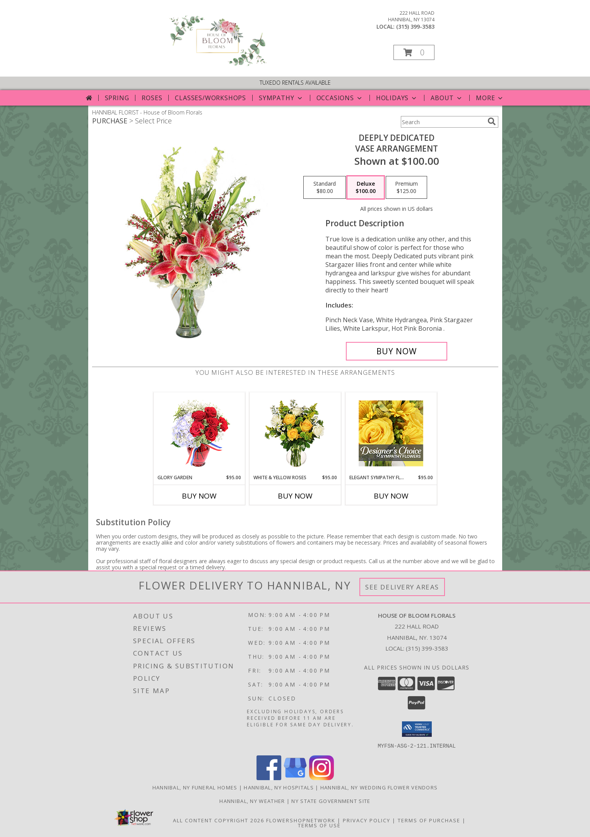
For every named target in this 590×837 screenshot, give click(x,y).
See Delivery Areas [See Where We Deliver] (402, 586)
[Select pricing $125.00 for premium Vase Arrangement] (406, 187)
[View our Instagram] (321, 777)
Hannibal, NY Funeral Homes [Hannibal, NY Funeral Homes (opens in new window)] (195, 787)
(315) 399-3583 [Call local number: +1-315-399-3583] (415, 26)
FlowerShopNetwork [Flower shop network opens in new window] (300, 820)
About (447, 98)
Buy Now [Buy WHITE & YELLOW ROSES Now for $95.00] (295, 496)
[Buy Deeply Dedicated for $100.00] (397, 351)
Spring (117, 98)
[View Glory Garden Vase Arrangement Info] (199, 433)
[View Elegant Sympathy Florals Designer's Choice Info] (391, 433)
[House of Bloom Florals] (217, 65)
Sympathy (281, 98)
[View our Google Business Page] (295, 777)
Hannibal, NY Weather (252, 800)
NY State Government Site (330, 800)
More (490, 98)
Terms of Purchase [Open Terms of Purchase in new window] (429, 820)
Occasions (339, 98)
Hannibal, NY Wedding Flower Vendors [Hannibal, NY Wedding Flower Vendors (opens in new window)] (379, 787)
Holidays (397, 98)
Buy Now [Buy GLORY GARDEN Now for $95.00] (199, 496)
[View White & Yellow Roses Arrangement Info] (295, 433)
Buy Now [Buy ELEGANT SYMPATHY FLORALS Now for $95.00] (391, 496)
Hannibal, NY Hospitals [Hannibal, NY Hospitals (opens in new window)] (279, 787)
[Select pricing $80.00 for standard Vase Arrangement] (324, 187)
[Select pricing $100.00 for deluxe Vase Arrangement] (365, 187)
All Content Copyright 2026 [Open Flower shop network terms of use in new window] (218, 820)
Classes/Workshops (210, 98)
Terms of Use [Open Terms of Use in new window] (319, 825)
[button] (413, 52)
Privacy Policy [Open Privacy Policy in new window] (366, 820)
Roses (152, 98)
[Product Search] (442, 121)
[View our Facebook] (269, 777)
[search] (492, 121)
